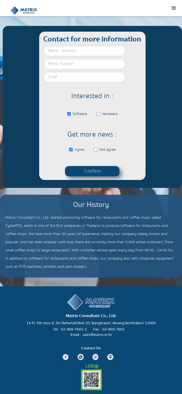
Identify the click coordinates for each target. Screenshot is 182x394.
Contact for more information (92, 39)
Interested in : (92, 95)
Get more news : (92, 134)
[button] (174, 8)
